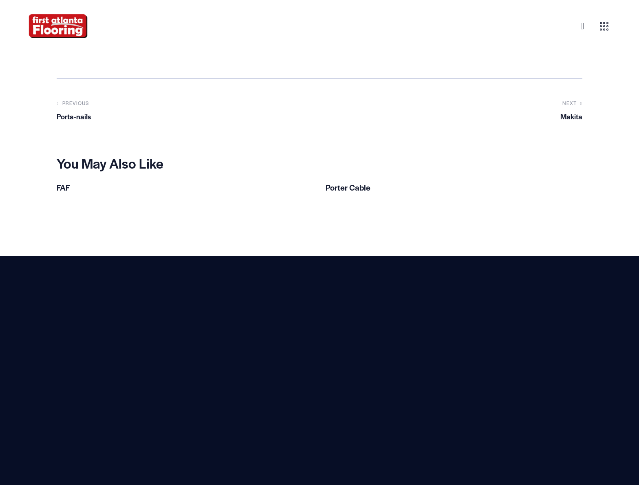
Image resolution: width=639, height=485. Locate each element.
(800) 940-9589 (212, 397)
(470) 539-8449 (211, 380)
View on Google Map (210, 358)
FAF (65, 188)
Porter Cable (351, 188)
